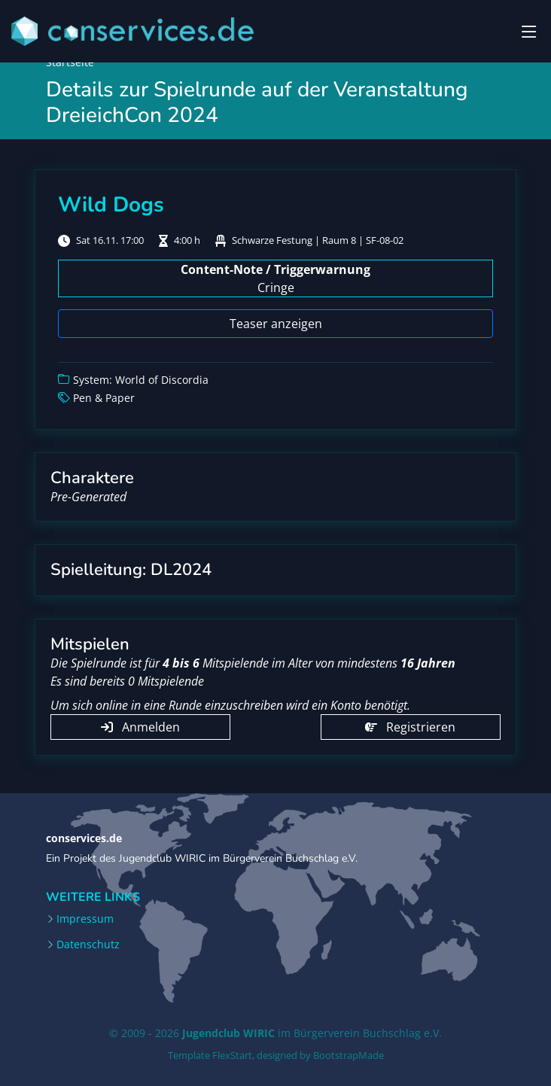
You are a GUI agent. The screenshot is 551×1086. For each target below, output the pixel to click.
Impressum (85, 919)
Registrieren (410, 727)
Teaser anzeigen (276, 323)
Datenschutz (88, 944)
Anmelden (140, 727)
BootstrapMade (348, 1055)
